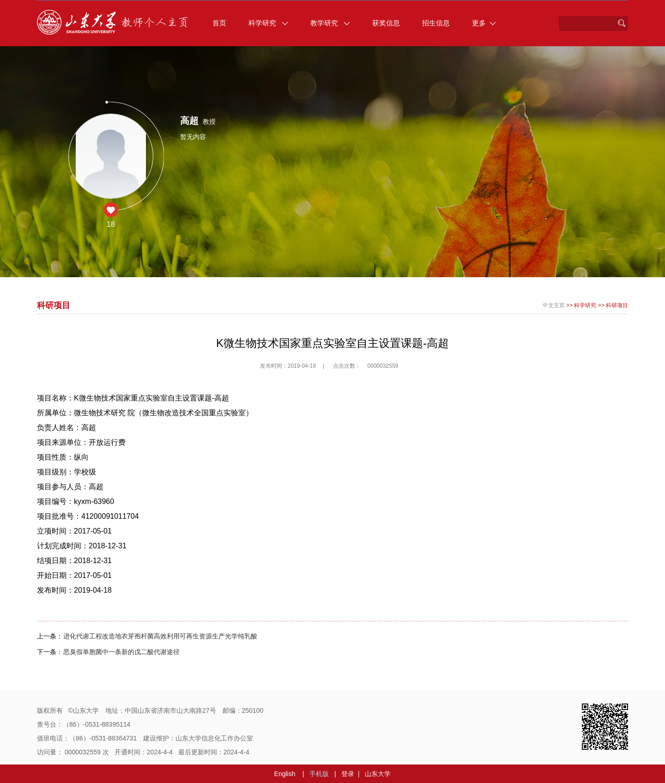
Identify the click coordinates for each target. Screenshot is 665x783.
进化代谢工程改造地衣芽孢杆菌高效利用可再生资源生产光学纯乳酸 (160, 636)
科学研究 (268, 23)
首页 (219, 23)
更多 (484, 23)
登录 (347, 773)
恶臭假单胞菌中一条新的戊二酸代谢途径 (121, 652)
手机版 (319, 773)
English (285, 773)
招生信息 (436, 23)
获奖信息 (386, 23)
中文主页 (554, 305)
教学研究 (330, 23)
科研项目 (617, 305)
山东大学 (378, 773)
